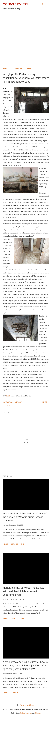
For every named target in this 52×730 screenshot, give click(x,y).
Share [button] (44, 402)
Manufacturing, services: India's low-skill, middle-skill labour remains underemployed (24, 591)
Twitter (22, 713)
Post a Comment (17, 544)
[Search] (42, 4)
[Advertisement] (26, 39)
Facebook (29, 713)
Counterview (15, 4)
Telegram (38, 713)
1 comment (14, 692)
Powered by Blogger (26, 705)
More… (29, 68)
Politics (6, 405)
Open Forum (17, 68)
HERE (8, 396)
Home (5, 68)
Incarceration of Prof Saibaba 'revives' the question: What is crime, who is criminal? (25, 517)
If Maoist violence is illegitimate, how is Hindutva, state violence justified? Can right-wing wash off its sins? (25, 665)
